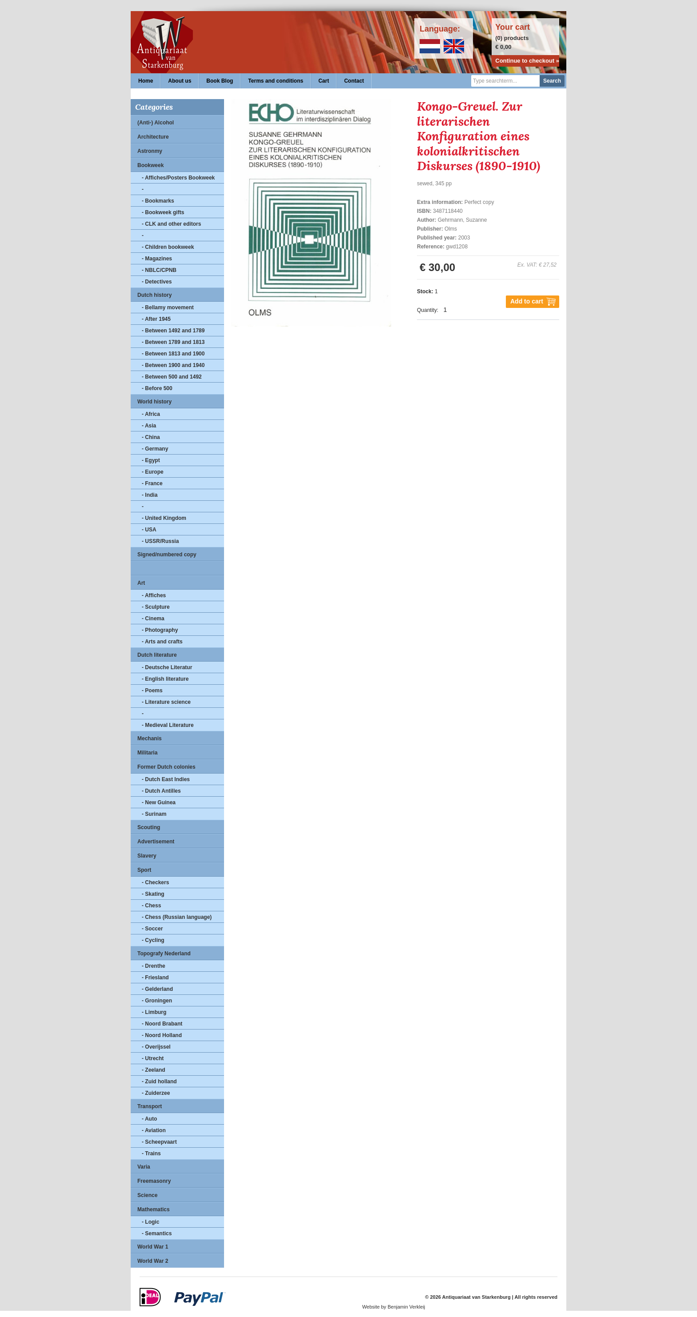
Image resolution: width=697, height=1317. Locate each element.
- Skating (153, 894)
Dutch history (154, 295)
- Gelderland (157, 989)
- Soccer (152, 929)
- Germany (155, 449)
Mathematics (153, 1209)
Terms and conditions (275, 81)
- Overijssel (156, 1047)
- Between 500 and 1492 (172, 377)
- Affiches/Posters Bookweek (178, 178)
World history (154, 402)
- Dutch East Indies (166, 779)
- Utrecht (153, 1058)
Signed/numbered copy (166, 554)
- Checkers (155, 882)
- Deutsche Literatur (167, 667)
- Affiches (154, 595)
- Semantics (157, 1233)
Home (145, 81)
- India (149, 495)
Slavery (146, 856)
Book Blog (219, 81)
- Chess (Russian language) (177, 917)
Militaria (147, 753)
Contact (354, 81)
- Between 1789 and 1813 (173, 342)
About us (179, 81)
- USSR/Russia (160, 541)
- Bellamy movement (168, 307)
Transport (149, 1106)
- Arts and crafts (162, 642)
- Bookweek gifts (163, 212)
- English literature (165, 679)
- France (152, 483)
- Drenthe (153, 966)
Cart (323, 81)
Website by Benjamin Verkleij (393, 1306)
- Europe (153, 472)
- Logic (150, 1222)
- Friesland (155, 977)
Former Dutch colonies (166, 767)
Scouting (148, 827)
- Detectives (157, 282)
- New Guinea (159, 802)
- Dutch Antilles (161, 791)
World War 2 (152, 1261)
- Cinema (153, 618)
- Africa (151, 414)
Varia (143, 1167)
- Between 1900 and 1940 (173, 365)
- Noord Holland (162, 1035)
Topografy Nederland (164, 953)
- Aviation (154, 1130)
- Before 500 (157, 388)
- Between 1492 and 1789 (173, 330)
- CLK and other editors (171, 224)
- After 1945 (156, 319)
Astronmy (149, 151)
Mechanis (149, 738)
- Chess (151, 905)
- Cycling (153, 940)
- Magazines (157, 258)
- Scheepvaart (159, 1142)
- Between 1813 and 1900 (173, 354)
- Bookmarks (158, 201)
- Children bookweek (168, 247)
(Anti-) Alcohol (155, 123)
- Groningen (157, 1001)
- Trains (151, 1153)
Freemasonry (154, 1181)
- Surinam (154, 814)
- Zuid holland (159, 1081)
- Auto (149, 1119)
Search (552, 81)
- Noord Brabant (162, 1024)
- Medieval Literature (168, 725)
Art (141, 583)
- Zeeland (153, 1070)
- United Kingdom (164, 518)
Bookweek (150, 165)
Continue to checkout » (527, 60)
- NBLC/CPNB (159, 270)
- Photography (160, 630)
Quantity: (427, 310)
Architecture (153, 137)
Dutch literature (157, 655)
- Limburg (154, 1012)
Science (147, 1195)
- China (151, 437)
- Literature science (166, 702)
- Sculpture (156, 607)
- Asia (149, 426)
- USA (149, 530)
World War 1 (152, 1247)
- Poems (152, 690)
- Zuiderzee (156, 1093)
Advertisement (155, 841)
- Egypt (151, 460)
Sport (144, 870)
